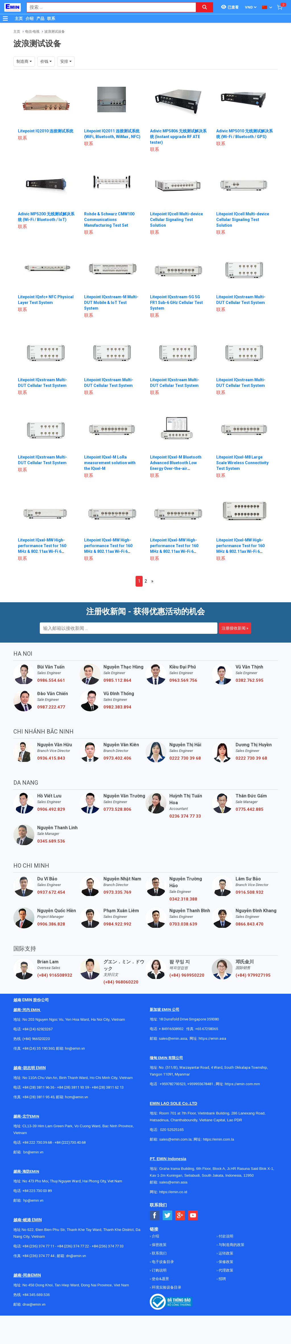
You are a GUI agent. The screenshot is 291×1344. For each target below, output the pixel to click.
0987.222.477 (51, 707)
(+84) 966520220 (36, 1039)
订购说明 (159, 1270)
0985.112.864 (117, 680)
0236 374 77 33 (185, 816)
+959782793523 (173, 1084)
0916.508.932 (249, 892)
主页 (19, 18)
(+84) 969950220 (186, 975)
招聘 (222, 1279)
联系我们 (159, 1253)
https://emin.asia (212, 1038)
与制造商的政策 (231, 1245)
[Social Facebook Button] (155, 1215)
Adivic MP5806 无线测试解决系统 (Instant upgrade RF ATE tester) (178, 137)
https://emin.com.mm (242, 1084)
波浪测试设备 (54, 32)
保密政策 (159, 1245)
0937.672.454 (51, 892)
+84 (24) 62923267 (37, 1029)
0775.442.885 (249, 809)
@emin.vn (35, 1200)
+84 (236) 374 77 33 (108, 1246)
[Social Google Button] (180, 1215)
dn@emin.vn (76, 1256)
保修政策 (225, 1262)
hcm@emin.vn (76, 1097)
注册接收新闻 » (235, 628)
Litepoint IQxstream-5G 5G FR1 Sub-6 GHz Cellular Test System (176, 303)
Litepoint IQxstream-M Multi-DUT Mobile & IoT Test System (111, 303)
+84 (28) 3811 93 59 (73, 1087)
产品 (40, 18)
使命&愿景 (160, 1279)
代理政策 (225, 1270)
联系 (51, 18)
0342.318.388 (183, 899)
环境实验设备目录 (166, 1287)
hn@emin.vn (75, 1048)
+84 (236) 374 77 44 (38, 1256)
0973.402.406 (117, 758)
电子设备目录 (162, 1262)
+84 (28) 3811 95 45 (38, 1097)
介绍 (30, 18)
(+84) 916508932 (54, 975)
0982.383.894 (117, 707)
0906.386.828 (51, 924)
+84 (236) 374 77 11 (38, 1246)
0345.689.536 (51, 841)
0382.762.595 (249, 680)
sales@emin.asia (173, 1038)
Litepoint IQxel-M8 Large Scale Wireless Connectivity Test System (242, 463)
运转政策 (225, 1253)
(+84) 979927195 (253, 975)
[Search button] (204, 7)
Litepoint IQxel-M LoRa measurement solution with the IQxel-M (110, 463)
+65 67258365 (206, 1029)
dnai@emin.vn (33, 1304)
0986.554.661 (51, 680)
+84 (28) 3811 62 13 (108, 1087)
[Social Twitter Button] (167, 1215)
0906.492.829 (51, 809)
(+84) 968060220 (120, 982)
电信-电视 (32, 32)
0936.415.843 (51, 758)
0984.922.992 (117, 924)
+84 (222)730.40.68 (70, 1142)
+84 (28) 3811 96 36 (38, 1087)
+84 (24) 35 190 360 (38, 1048)
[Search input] (108, 7)
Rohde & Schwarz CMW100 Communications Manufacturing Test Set (109, 220)
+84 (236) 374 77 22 (73, 1246)
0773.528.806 (117, 809)
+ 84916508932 (171, 1029)
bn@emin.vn (33, 1152)
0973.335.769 (117, 892)
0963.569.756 (183, 680)
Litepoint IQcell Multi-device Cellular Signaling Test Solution (176, 220)
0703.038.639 (183, 924)
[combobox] (108, 7)
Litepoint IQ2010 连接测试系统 (45, 131)
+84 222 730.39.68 (37, 1142)
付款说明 (225, 1236)
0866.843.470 (249, 924)
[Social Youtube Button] (193, 1215)
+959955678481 (200, 1084)
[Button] (5, 18)
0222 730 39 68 (185, 758)
